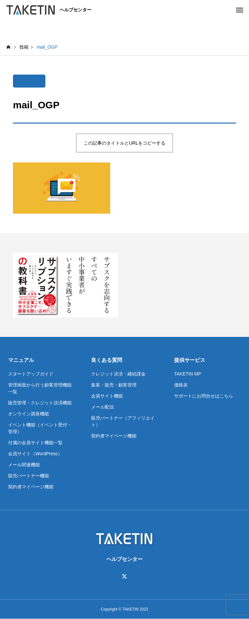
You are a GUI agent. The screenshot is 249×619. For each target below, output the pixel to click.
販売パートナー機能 (28, 475)
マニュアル (21, 360)
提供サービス (189, 360)
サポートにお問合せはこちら (203, 396)
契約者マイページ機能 (30, 486)
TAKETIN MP (187, 373)
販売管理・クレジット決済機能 (40, 402)
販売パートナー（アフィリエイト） (123, 421)
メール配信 (102, 407)
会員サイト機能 (107, 396)
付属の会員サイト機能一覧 (35, 442)
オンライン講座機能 (28, 413)
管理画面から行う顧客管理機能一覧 (40, 388)
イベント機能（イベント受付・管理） (40, 428)
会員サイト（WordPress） (35, 453)
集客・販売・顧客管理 (113, 384)
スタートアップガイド (30, 373)
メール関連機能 (24, 464)
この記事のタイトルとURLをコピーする (124, 143)
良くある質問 (106, 360)
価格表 (181, 384)
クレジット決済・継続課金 (118, 373)
